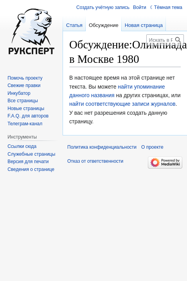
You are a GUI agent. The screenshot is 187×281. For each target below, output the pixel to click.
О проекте (152, 147)
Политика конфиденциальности (102, 147)
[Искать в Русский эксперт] (165, 39)
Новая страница (144, 25)
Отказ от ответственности (95, 161)
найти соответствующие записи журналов (122, 104)
